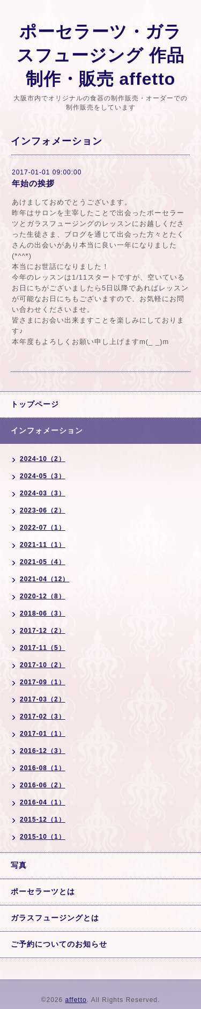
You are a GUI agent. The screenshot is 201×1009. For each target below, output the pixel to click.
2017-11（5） (42, 648)
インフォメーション (47, 430)
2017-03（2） (42, 699)
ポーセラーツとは (43, 891)
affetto (76, 1000)
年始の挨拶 (33, 183)
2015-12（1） (42, 819)
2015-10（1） (42, 836)
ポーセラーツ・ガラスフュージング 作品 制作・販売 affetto (100, 55)
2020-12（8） (42, 596)
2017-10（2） (42, 665)
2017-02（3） (42, 716)
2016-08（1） (42, 768)
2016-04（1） (42, 802)
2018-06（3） (42, 613)
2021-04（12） (44, 579)
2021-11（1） (42, 545)
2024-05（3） (42, 476)
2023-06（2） (42, 510)
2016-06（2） (42, 785)
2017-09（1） (42, 682)
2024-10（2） (42, 459)
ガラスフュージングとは (55, 917)
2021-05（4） (42, 562)
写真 (19, 865)
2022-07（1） (42, 527)
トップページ (35, 404)
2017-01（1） (42, 733)
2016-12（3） (42, 751)
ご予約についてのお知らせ (59, 944)
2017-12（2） (42, 630)
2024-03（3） (42, 493)
